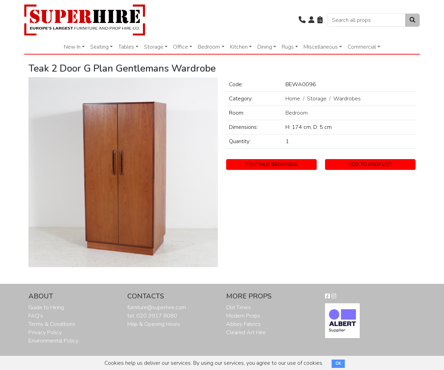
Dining (264, 47)
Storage (153, 47)
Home (292, 98)
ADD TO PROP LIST (370, 164)
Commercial (362, 47)
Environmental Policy (53, 341)
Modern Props (243, 316)
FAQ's (35, 316)
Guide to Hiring (46, 307)
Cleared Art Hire (246, 332)
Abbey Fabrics (243, 324)
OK (338, 363)
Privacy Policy (45, 332)
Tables (126, 47)
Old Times (238, 307)
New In (72, 47)
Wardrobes (347, 98)
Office (180, 47)
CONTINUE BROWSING (271, 164)
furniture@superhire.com (156, 307)
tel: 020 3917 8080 (152, 316)
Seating (99, 47)
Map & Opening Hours (153, 324)
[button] (302, 20)
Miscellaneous (321, 47)
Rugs (288, 47)
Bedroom (209, 47)
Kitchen (239, 47)
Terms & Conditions (51, 324)
